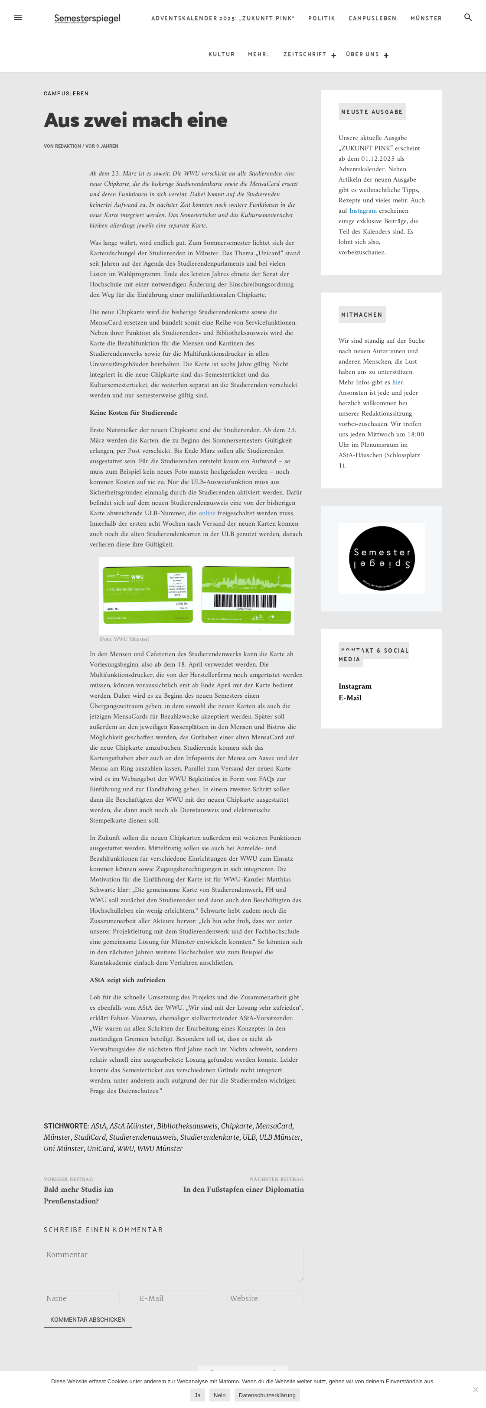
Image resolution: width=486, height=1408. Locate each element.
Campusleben (373, 17)
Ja (198, 1395)
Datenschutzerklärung (267, 1395)
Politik (321, 17)
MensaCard (274, 1126)
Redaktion (68, 146)
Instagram (355, 686)
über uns (362, 53)
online (207, 513)
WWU (125, 1148)
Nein (220, 1395)
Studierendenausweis (143, 1137)
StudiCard (90, 1137)
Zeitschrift (305, 53)
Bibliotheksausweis (187, 1126)
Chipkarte (236, 1126)
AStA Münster (131, 1126)
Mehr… (259, 53)
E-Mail (350, 698)
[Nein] (475, 1389)
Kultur (222, 53)
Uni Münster (64, 1148)
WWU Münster (160, 1148)
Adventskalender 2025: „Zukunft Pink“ (223, 17)
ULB (249, 1137)
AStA (98, 1126)
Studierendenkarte (209, 1137)
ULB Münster (280, 1137)
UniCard (100, 1148)
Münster (426, 17)
